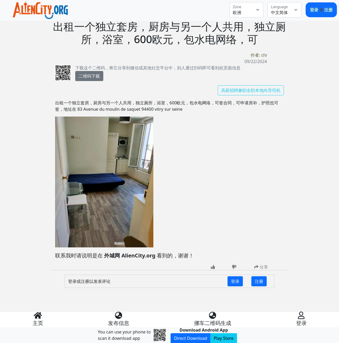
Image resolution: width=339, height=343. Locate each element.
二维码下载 (89, 76)
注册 (328, 10)
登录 (314, 10)
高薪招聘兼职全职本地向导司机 (250, 90)
